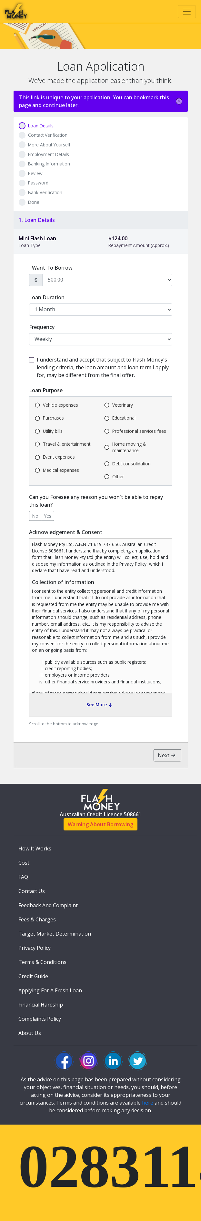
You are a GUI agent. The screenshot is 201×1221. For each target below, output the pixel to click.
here (147, 1102)
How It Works (34, 848)
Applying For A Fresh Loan (50, 990)
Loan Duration (47, 297)
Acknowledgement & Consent (65, 532)
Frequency (42, 327)
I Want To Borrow (51, 267)
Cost (23, 862)
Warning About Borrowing (100, 824)
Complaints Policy (39, 1018)
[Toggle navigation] (187, 11)
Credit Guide (33, 976)
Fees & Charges (37, 919)
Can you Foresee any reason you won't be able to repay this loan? (96, 500)
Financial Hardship (40, 1004)
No (35, 515)
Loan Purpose (46, 390)
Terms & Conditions (42, 962)
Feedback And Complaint (48, 905)
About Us (29, 1033)
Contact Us (31, 891)
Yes (47, 515)
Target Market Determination (54, 933)
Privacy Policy (34, 947)
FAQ (23, 876)
